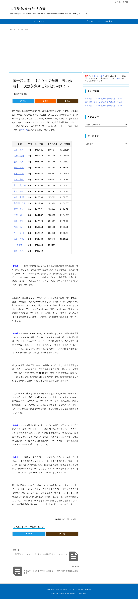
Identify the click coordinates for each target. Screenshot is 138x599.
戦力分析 (25, 29)
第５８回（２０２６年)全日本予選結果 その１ (103, 106)
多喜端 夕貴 (20, 203)
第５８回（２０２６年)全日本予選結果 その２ (103, 102)
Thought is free (81, 593)
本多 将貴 (19, 174)
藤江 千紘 (19, 209)
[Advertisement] (69, 52)
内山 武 (18, 227)
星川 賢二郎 (20, 185)
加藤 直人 (19, 251)
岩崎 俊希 (19, 191)
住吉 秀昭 (19, 197)
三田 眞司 (19, 150)
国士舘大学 (71, 519)
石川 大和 (19, 233)
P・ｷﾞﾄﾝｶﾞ (18, 245)
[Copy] (67, 101)
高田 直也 (19, 221)
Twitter (119, 78)
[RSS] (45, 101)
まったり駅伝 (99, 76)
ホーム (14, 29)
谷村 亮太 (19, 179)
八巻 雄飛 (19, 156)
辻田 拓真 (19, 162)
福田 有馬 (19, 239)
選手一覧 (24, 130)
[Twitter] (23, 101)
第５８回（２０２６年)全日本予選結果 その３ (103, 99)
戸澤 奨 (18, 215)
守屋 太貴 (19, 168)
